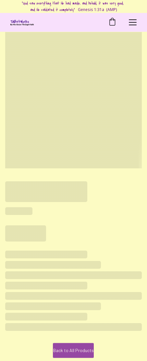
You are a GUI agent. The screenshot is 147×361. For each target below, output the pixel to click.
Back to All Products (73, 351)
